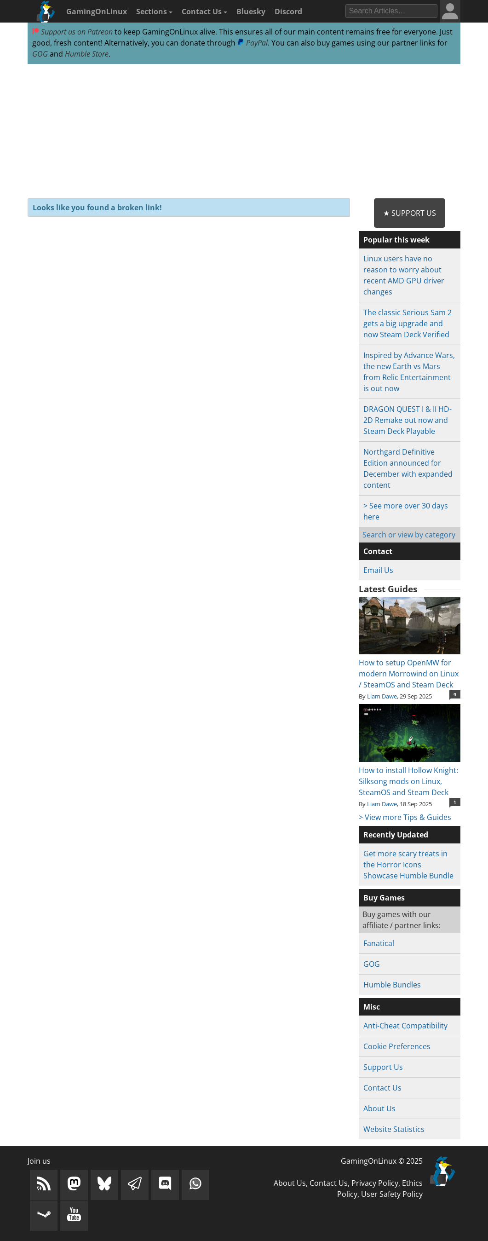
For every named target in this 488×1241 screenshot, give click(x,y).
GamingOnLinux (96, 11)
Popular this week (396, 240)
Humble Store (87, 54)
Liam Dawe (382, 696)
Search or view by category (408, 535)
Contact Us (204, 11)
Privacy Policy (374, 1183)
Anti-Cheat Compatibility (405, 1026)
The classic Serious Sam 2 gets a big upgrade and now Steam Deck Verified (407, 323)
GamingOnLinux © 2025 (382, 1161)
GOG (40, 54)
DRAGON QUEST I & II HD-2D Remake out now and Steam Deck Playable (407, 420)
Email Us (378, 570)
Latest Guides (388, 589)
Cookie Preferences (397, 1046)
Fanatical (378, 943)
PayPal (252, 43)
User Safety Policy (392, 1194)
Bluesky (250, 11)
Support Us (383, 1067)
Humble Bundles (392, 985)
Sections (154, 11)
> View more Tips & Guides (405, 817)
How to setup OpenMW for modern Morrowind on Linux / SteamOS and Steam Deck (409, 668)
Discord (288, 11)
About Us (379, 1108)
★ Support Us (409, 213)
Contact (377, 551)
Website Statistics (394, 1129)
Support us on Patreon (72, 32)
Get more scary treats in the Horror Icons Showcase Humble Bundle (408, 864)
